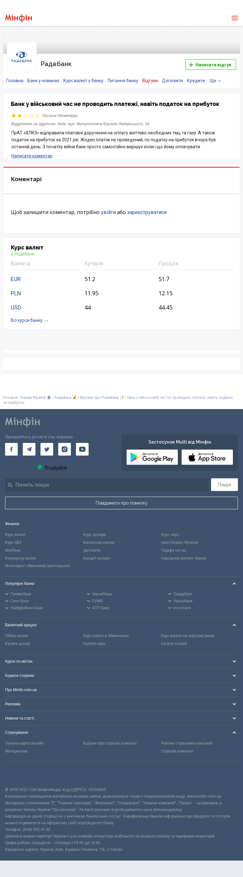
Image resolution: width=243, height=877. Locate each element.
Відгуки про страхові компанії (110, 739)
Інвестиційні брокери (180, 539)
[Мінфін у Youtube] (82, 445)
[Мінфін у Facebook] (11, 445)
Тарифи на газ (173, 546)
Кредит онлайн (96, 554)
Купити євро (94, 640)
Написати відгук (210, 62)
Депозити (172, 76)
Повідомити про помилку (122, 499)
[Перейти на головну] (18, 18)
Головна (14, 76)
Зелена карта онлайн (24, 739)
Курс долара (94, 531)
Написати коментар (32, 152)
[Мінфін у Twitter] (46, 445)
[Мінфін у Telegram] (29, 445)
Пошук (224, 480)
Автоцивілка (16, 747)
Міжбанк (13, 546)
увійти (108, 208)
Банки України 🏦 (36, 393)
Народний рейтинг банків (184, 554)
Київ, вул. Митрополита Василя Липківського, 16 (103, 120)
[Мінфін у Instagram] (64, 445)
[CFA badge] (19, 770)
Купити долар (17, 640)
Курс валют (15, 531)
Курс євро (170, 531)
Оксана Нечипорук (60, 111)
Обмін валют (16, 632)
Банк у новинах (43, 76)
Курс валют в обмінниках (106, 632)
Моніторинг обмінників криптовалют (37, 562)
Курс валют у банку (83, 76)
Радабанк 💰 (65, 393)
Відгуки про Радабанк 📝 (102, 393)
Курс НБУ (13, 539)
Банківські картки (99, 539)
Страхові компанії (177, 747)
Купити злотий (174, 640)
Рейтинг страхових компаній (186, 739)
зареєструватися (146, 208)
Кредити (196, 76)
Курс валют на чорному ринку (188, 632)
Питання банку (123, 76)
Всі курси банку (26, 316)
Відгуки (150, 76)
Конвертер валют (20, 554)
